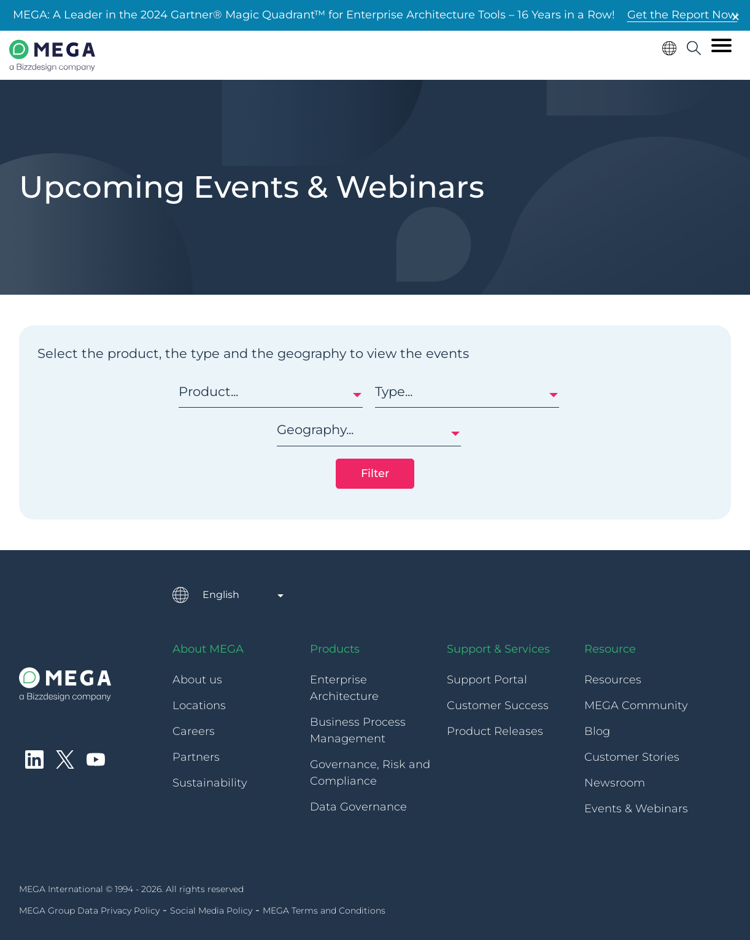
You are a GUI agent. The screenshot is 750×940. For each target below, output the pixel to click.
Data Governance (358, 807)
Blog (597, 731)
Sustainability (209, 783)
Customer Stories (631, 757)
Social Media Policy (211, 910)
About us (197, 679)
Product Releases (495, 731)
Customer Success (498, 705)
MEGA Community (636, 705)
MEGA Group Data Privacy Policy (89, 910)
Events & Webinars (636, 808)
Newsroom (614, 783)
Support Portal (487, 679)
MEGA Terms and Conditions (324, 910)
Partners (196, 757)
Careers (193, 731)
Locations (199, 705)
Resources (612, 679)
